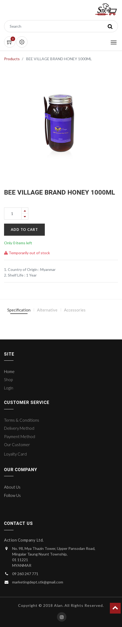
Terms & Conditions (21, 420)
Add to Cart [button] (24, 229)
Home (9, 371)
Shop (8, 379)
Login (8, 387)
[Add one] (25, 210)
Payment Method (19, 436)
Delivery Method (19, 428)
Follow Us (12, 495)
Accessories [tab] (75, 309)
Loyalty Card (15, 454)
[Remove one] (25, 216)
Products (12, 58)
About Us (12, 487)
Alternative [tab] (47, 309)
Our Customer (17, 444)
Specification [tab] (18, 309)
